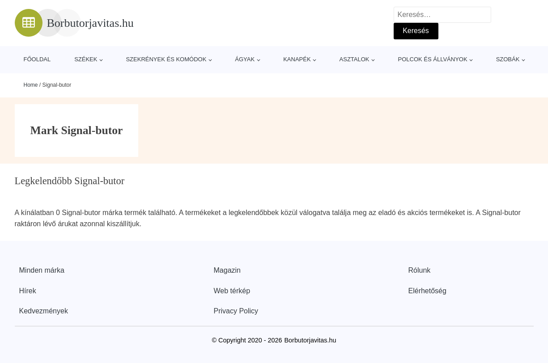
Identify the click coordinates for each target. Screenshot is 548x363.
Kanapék (296, 59)
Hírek (27, 291)
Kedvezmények (43, 311)
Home (31, 85)
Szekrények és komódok (166, 59)
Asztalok (355, 59)
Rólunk (419, 270)
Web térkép (232, 291)
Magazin (227, 270)
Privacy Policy (236, 311)
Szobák (508, 59)
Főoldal (37, 59)
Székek (85, 59)
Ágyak (245, 59)
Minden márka (41, 270)
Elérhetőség (427, 291)
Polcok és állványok (432, 59)
